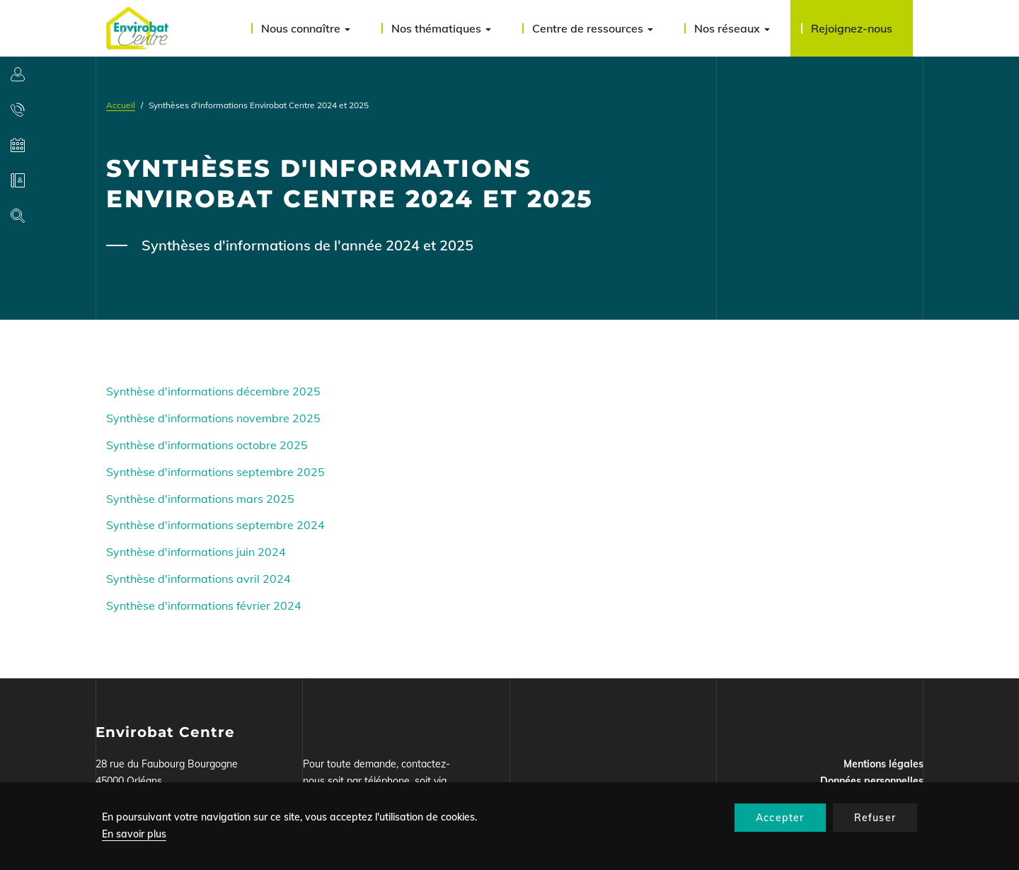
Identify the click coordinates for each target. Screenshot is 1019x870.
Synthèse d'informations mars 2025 (200, 499)
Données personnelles (871, 781)
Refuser (875, 817)
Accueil (120, 105)
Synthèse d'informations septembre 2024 (215, 525)
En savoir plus (134, 834)
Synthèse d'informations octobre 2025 (207, 445)
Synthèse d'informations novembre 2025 (213, 418)
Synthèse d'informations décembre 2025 (213, 391)
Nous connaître (305, 28)
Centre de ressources (592, 28)
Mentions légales (883, 764)
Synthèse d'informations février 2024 (203, 605)
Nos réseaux (732, 28)
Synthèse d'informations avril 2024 (198, 579)
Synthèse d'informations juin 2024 (196, 552)
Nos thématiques (441, 28)
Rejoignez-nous (851, 28)
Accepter (780, 817)
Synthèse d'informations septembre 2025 (215, 472)
